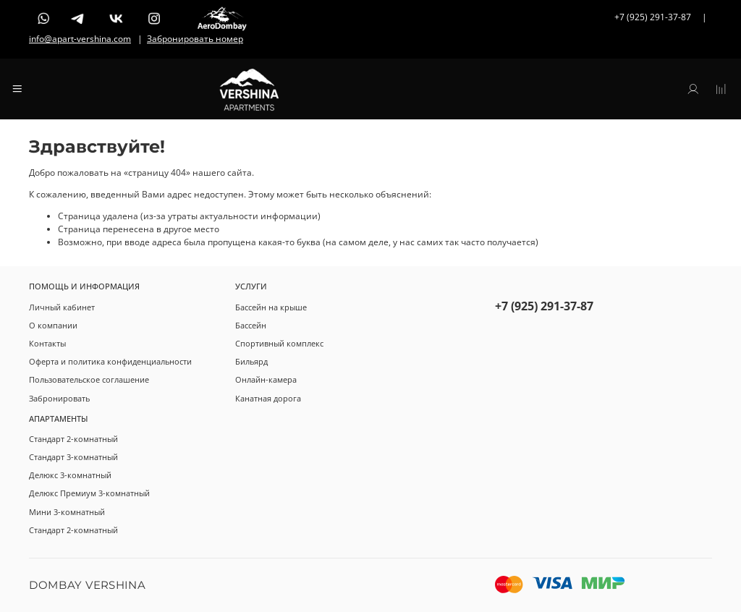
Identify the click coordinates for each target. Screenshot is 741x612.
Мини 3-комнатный (67, 511)
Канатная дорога (268, 398)
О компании (53, 325)
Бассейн (250, 325)
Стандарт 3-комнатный (73, 456)
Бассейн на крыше (271, 307)
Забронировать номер (195, 39)
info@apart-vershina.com (80, 39)
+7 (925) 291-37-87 (544, 306)
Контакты (47, 343)
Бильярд (251, 361)
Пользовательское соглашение (89, 379)
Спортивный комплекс (279, 343)
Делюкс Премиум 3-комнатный (89, 493)
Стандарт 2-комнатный (73, 438)
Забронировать (59, 398)
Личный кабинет (62, 307)
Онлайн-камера (266, 379)
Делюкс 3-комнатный (70, 474)
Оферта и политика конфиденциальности (110, 361)
